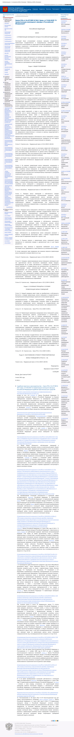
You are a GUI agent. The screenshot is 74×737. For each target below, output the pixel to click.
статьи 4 (44, 428)
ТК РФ (6, 72)
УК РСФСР (7, 240)
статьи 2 (19, 528)
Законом (30, 497)
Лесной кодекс (8, 67)
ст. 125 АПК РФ (64, 418)
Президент (56, 9)
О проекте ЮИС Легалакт (18, 2)
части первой (55, 246)
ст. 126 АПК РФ (64, 385)
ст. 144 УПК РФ (64, 349)
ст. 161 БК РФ (64, 325)
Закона (26, 450)
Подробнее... (9, 207)
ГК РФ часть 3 (8, 39)
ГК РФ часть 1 (8, 35)
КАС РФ (6, 53)
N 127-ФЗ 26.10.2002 (65, 178)
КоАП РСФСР (8, 232)
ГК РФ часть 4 (8, 41)
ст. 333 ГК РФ (64, 231)
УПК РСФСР (7, 242)
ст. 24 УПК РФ (64, 370)
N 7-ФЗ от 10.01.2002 (65, 102)
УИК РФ (7, 74)
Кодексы (42, 9)
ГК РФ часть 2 (8, 37)
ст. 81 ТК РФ (63, 268)
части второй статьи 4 (46, 699)
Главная (35, 9)
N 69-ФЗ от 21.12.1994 (65, 29)
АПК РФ (7, 23)
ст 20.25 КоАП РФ (65, 257)
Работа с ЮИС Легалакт (34, 2)
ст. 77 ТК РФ (64, 337)
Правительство (66, 9)
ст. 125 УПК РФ (64, 359)
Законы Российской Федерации (7, 83)
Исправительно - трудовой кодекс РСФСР (8, 229)
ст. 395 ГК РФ (64, 247)
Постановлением (41, 416)
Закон (19, 500)
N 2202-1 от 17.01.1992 (65, 171)
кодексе (28, 407)
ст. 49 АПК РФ (64, 396)
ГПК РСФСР (7, 215)
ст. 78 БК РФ (64, 280)
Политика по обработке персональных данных (29, 733)
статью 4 (20, 590)
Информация (7, 2)
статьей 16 (33, 395)
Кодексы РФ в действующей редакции (8, 20)
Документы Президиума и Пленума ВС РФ (9, 105)
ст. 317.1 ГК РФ (64, 238)
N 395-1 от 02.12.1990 (65, 223)
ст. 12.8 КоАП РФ (65, 297)
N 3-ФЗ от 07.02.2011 (65, 110)
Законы (48, 9)
